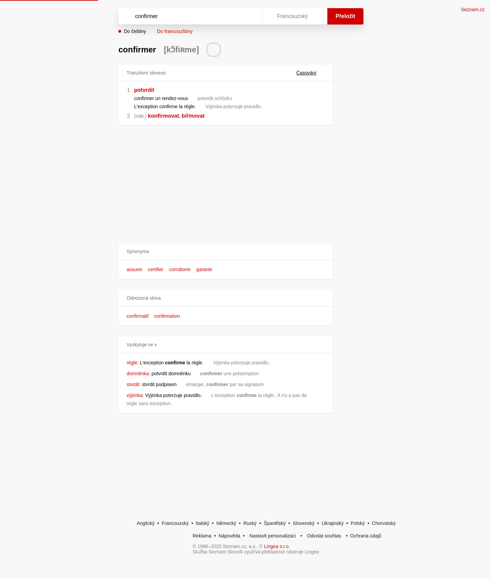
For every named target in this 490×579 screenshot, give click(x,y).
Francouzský (175, 523)
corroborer (180, 269)
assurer (135, 269)
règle (132, 362)
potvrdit (144, 90)
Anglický (145, 523)
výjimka (135, 395)
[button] (225, 251)
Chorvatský (384, 523)
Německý (226, 523)
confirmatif (138, 316)
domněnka (138, 373)
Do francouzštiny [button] (174, 31)
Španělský (275, 523)
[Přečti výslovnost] (213, 49)
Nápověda (229, 536)
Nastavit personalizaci (272, 536)
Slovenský (303, 523)
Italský (202, 523)
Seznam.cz (473, 9)
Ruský (250, 523)
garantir (204, 269)
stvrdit (133, 384)
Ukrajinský (333, 523)
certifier (156, 269)
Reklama (202, 536)
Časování (310, 73)
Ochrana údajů (365, 536)
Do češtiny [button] (135, 31)
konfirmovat (163, 116)
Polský (358, 523)
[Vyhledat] (189, 16)
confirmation (167, 316)
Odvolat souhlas (324, 536)
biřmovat (193, 116)
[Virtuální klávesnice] (250, 16)
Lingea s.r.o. (277, 546)
